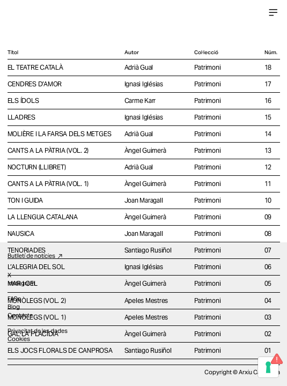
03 (268, 317)
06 (268, 267)
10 (268, 200)
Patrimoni (207, 67)
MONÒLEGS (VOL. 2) (37, 300)
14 (268, 134)
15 (268, 117)
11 (268, 184)
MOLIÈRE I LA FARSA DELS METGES (60, 134)
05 (268, 283)
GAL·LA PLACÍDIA (33, 334)
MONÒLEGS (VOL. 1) (37, 317)
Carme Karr (140, 100)
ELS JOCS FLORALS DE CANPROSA (60, 350)
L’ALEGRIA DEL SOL (36, 267)
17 (268, 84)
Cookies (19, 339)
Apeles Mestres (146, 300)
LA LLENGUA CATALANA (43, 217)
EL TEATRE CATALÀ (35, 67)
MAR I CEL (23, 283)
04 (268, 300)
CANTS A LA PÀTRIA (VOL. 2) (48, 150)
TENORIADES (27, 250)
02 (268, 334)
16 (268, 100)
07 (268, 250)
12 (268, 167)
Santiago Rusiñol (148, 250)
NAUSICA (21, 233)
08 (268, 233)
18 (268, 67)
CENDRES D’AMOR (35, 84)
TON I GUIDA (25, 200)
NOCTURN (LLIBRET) (37, 167)
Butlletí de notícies (36, 255)
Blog (14, 306)
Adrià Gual (138, 67)
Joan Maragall (143, 200)
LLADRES (21, 117)
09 (268, 217)
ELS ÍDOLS (23, 100)
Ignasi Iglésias (143, 84)
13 (268, 150)
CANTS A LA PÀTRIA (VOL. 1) (48, 184)
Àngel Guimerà (145, 150)
